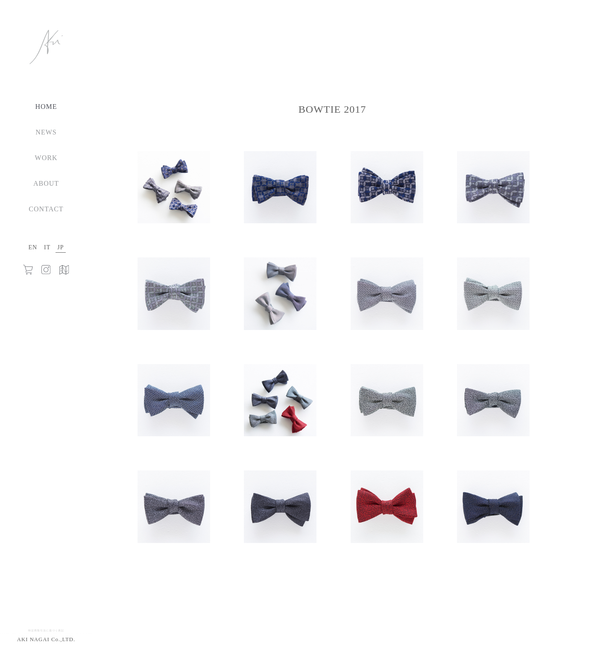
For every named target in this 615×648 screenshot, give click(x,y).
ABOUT (46, 183)
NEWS (45, 132)
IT (47, 247)
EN (32, 247)
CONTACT (46, 209)
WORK (46, 157)
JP (60, 247)
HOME (46, 106)
